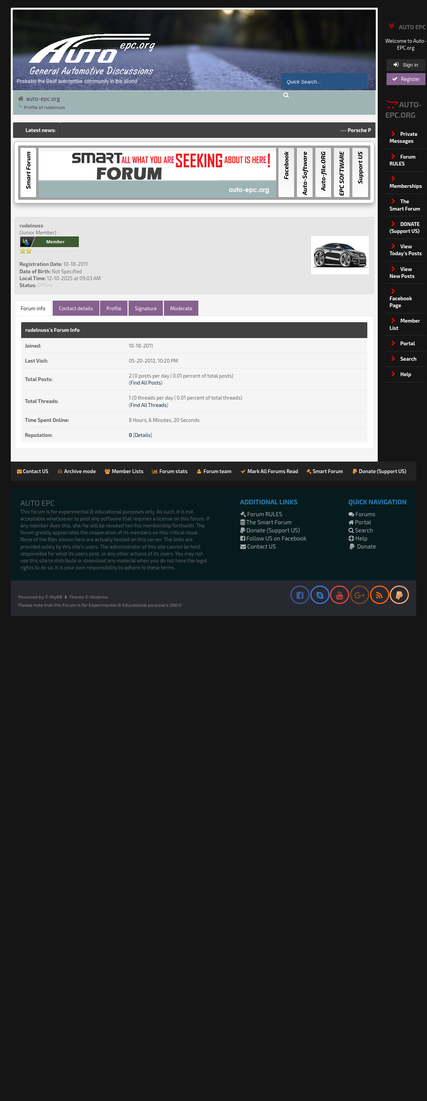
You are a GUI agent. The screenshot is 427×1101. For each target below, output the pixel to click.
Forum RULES (261, 513)
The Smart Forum (266, 522)
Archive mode (76, 471)
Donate (362, 546)
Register (406, 79)
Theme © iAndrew (88, 596)
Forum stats (170, 471)
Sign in (406, 65)
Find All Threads (149, 405)
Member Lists (124, 471)
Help (358, 538)
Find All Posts (146, 383)
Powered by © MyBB (40, 596)
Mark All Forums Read (269, 471)
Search (360, 530)
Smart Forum (324, 471)
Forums (361, 513)
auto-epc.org (43, 98)
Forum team (213, 471)
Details (143, 435)
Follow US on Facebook (273, 538)
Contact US (33, 471)
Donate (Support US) (379, 471)
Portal (359, 522)
